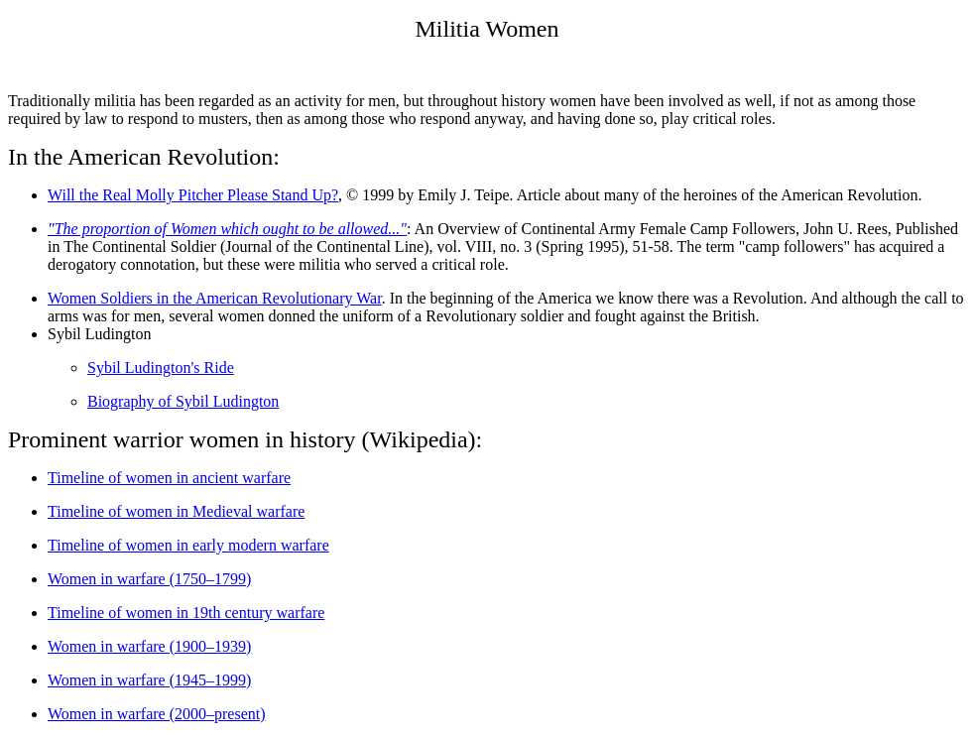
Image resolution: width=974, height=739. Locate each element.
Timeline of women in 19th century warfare (186, 612)
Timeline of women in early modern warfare (188, 545)
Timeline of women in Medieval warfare (176, 511)
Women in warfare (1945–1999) (149, 680)
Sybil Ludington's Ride (160, 367)
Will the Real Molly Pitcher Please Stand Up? (193, 194)
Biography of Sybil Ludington (183, 401)
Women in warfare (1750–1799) (149, 578)
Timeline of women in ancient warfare (169, 477)
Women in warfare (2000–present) (157, 713)
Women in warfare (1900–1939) (149, 646)
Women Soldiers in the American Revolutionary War (215, 298)
